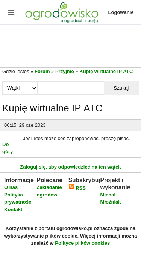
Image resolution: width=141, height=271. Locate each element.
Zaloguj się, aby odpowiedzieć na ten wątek (70, 167)
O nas (11, 187)
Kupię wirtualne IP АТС (106, 71)
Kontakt (13, 209)
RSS (77, 188)
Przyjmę (64, 71)
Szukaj (121, 88)
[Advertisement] (70, 47)
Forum (42, 71)
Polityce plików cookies (82, 243)
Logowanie (121, 12)
